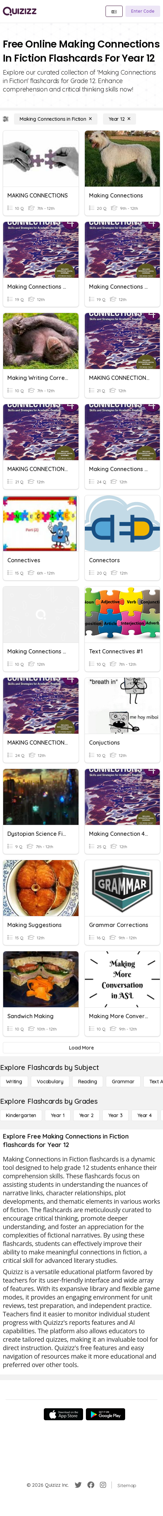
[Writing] (14, 1081)
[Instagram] (103, 1485)
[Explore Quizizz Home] (19, 11)
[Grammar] (123, 1081)
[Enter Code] (142, 11)
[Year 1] (57, 1115)
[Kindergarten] (21, 1115)
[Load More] (81, 1047)
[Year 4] (144, 1115)
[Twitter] (78, 1485)
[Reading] (87, 1081)
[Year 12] (119, 119)
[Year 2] (86, 1115)
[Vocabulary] (50, 1081)
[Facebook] (90, 1485)
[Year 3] (115, 1115)
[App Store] (63, 1414)
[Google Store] (105, 1414)
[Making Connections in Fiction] (55, 119)
